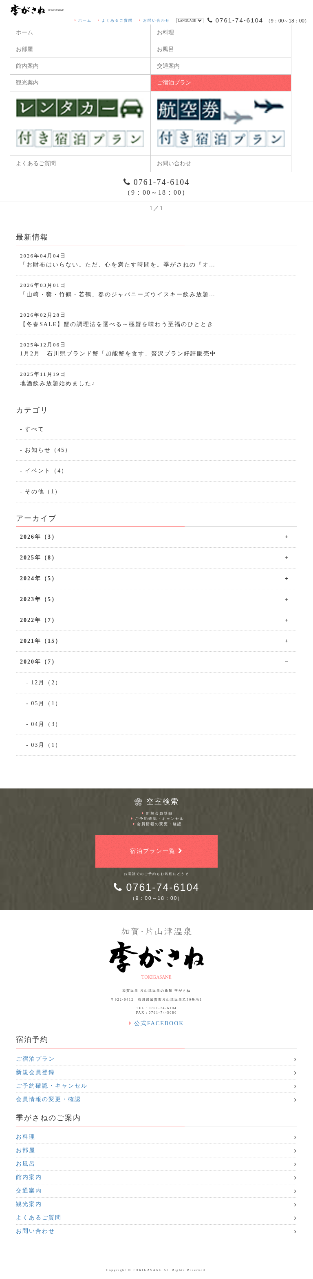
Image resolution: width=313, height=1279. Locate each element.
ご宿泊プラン (174, 83)
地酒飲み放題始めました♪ (156, 378)
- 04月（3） (44, 724)
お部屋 (24, 49)
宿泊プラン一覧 (156, 851)
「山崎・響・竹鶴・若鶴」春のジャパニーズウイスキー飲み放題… (156, 290)
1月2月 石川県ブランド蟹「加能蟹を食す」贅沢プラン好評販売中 (156, 349)
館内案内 (27, 66)
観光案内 (27, 83)
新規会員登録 (157, 813)
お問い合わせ (154, 20)
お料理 (165, 32)
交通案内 (168, 66)
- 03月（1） (44, 745)
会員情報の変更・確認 (157, 824)
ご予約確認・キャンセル (157, 819)
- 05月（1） (44, 703)
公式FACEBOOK (156, 1023)
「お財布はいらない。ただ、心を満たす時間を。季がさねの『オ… (156, 260)
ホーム (83, 20)
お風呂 (165, 49)
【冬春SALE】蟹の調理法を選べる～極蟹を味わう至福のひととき (156, 319)
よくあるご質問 (115, 20)
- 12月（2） (44, 682)
